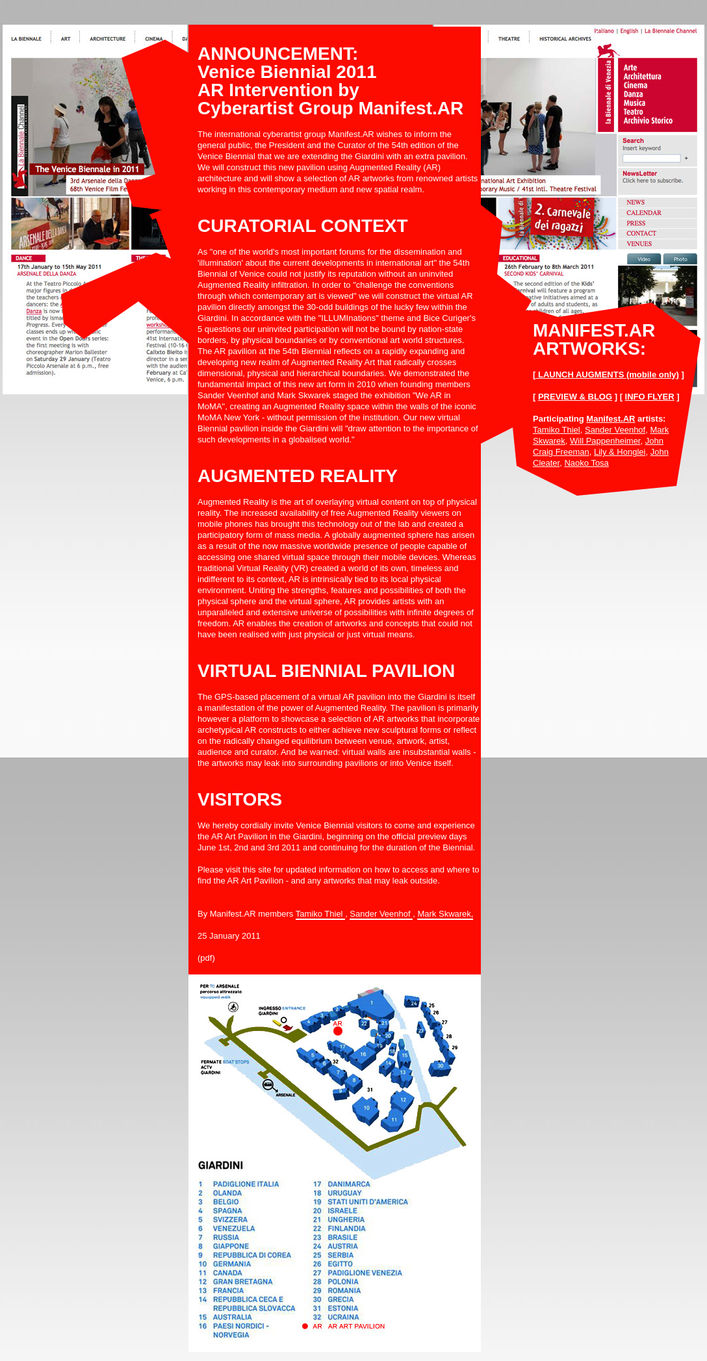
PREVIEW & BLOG (575, 396)
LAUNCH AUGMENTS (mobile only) (607, 374)
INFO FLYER (650, 396)
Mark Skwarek (443, 914)
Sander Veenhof (615, 430)
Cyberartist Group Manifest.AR (330, 108)
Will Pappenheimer (605, 441)
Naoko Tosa (586, 463)
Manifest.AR (610, 419)
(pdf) (206, 958)
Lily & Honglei (620, 452)
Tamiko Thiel (556, 430)
